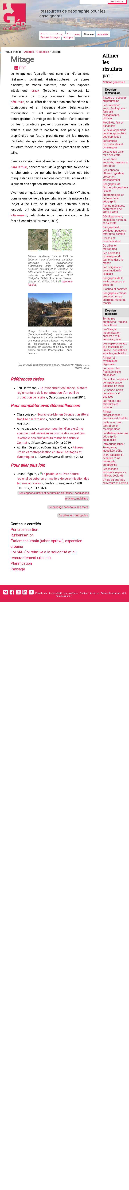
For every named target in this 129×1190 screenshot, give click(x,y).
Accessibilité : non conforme (63, 613)
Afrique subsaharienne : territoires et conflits (115, 415)
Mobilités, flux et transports (113, 124)
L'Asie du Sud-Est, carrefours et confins (115, 481)
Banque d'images (50, 37)
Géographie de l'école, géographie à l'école (115, 187)
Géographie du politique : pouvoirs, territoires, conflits (114, 231)
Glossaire (89, 34)
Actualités (102, 34)
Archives (94, 613)
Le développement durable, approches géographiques (114, 133)
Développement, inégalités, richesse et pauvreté (115, 220)
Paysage (19, 588)
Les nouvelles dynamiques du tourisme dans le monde (113, 258)
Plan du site (41, 613)
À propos (68, 37)
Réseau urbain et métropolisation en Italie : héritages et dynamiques (51, 464)
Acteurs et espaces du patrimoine (115, 99)
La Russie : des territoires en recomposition (112, 426)
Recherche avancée (111, 613)
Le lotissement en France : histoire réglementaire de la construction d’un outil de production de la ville (53, 404)
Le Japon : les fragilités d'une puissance (112, 372)
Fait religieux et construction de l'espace (112, 270)
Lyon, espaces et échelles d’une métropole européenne (113, 459)
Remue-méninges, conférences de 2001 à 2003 (114, 209)
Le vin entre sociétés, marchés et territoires (115, 162)
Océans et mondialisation (111, 239)
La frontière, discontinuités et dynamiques (113, 144)
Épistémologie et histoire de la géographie (113, 198)
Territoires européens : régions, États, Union (115, 322)
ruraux (35, 93)
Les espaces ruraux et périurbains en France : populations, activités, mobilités (115, 348)
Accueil (31, 52)
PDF (23, 69)
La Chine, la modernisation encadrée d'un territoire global (112, 334)
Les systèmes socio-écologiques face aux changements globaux (114, 111)
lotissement (19, 226)
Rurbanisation (24, 552)
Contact (84, 613)
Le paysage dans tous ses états (67, 522)
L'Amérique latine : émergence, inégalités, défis (114, 447)
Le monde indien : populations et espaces (113, 393)
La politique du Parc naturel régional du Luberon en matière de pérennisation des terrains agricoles (51, 492)
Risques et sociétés (115, 289)
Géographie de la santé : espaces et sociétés (114, 281)
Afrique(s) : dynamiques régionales (110, 361)
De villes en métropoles (72, 531)
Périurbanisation (26, 546)
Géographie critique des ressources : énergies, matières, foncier (114, 298)
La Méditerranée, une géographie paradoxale (115, 437)
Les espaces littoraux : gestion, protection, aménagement (113, 175)
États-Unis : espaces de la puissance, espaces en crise (115, 382)
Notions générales (114, 82)
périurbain (18, 106)
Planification (23, 582)
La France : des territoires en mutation (112, 404)
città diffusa (19, 175)
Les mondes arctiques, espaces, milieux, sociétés (114, 472)
